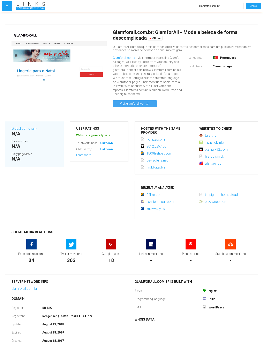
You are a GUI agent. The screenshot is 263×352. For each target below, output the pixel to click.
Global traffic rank (24, 128)
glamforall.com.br (24, 289)
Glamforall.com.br (125, 57)
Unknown (106, 143)
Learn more (83, 155)
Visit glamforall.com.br (135, 103)
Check (253, 5)
